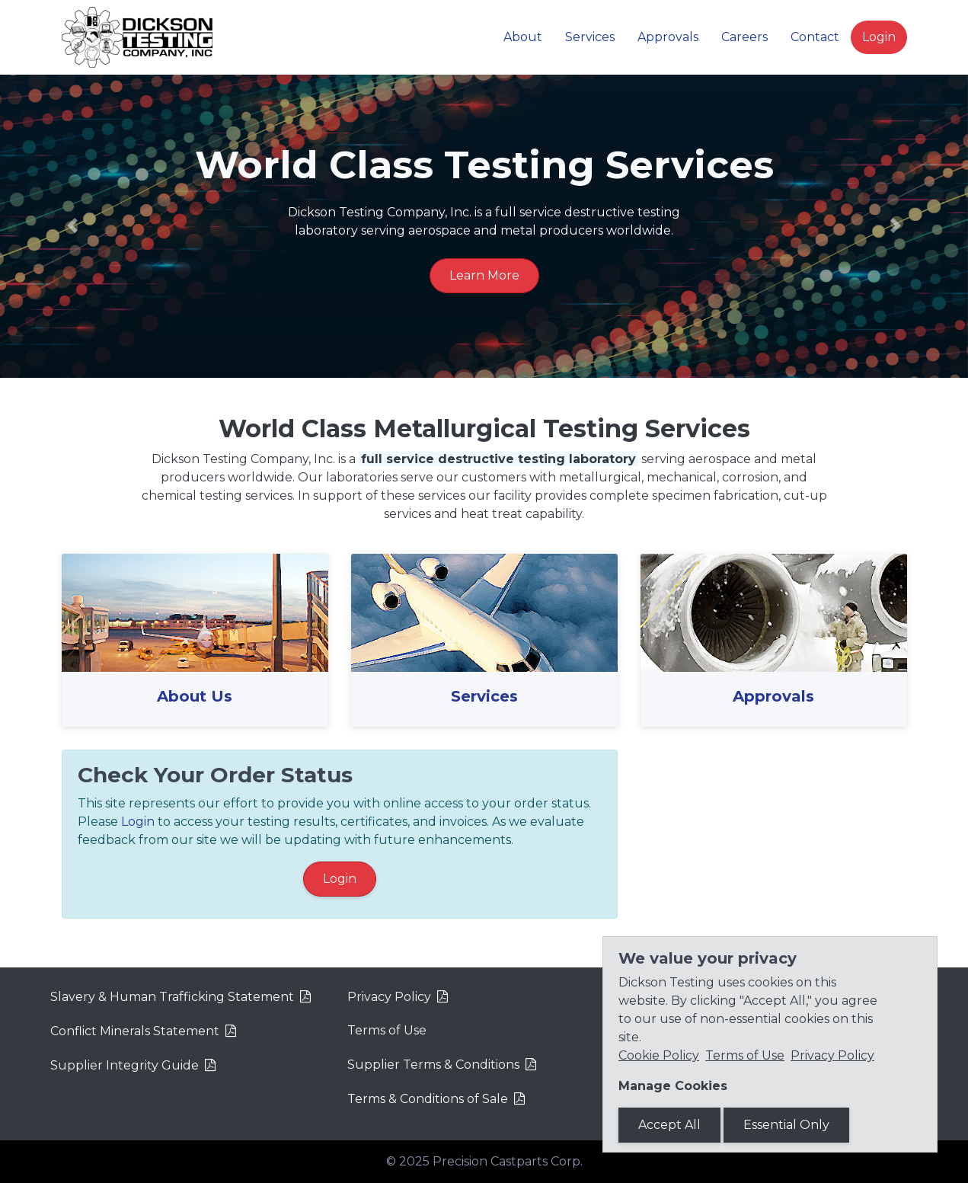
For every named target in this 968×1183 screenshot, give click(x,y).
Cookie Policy (658, 1055)
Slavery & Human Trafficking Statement (172, 997)
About (522, 37)
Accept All (669, 1124)
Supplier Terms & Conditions (433, 1064)
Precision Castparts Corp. (508, 1161)
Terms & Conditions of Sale (427, 1099)
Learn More (484, 275)
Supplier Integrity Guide (124, 1065)
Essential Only (786, 1124)
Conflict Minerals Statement (134, 1031)
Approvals (667, 37)
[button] (72, 225)
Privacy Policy (389, 997)
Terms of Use (386, 1030)
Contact (815, 37)
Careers (744, 37)
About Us (194, 696)
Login (879, 37)
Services (590, 37)
